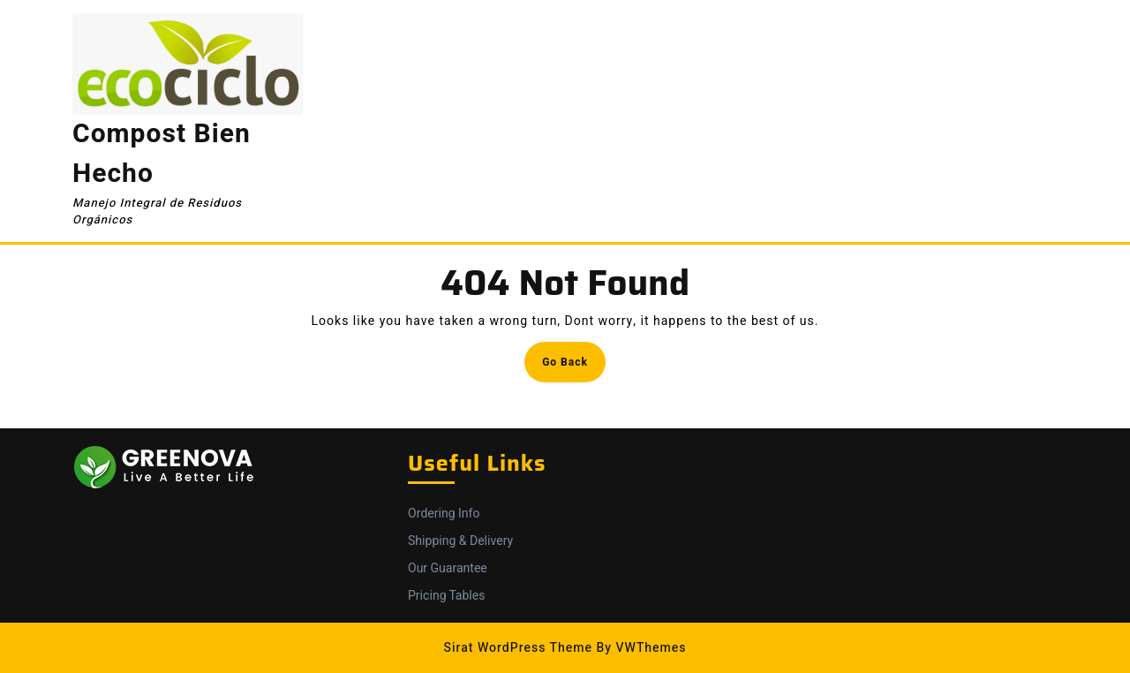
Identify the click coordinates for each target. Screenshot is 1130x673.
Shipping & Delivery (460, 541)
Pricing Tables (446, 595)
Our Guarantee (447, 568)
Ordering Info (443, 513)
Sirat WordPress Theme (518, 648)
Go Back (574, 367)
